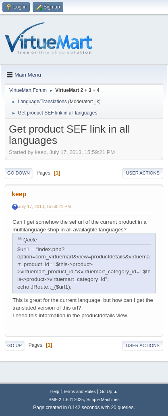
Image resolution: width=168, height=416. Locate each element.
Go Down (18, 173)
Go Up (14, 345)
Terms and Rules (79, 391)
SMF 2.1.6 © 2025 (66, 399)
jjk (96, 101)
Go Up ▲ (109, 391)
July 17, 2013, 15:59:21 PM (44, 206)
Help (54, 391)
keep (19, 194)
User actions (143, 173)
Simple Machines (103, 399)
